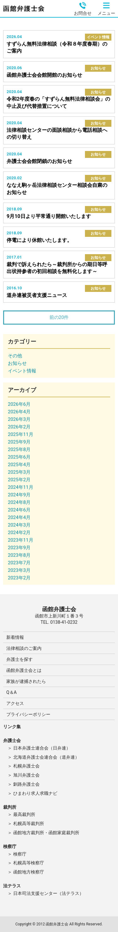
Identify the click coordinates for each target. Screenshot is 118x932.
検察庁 (19, 854)
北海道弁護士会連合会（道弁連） (46, 757)
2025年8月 (19, 449)
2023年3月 (19, 570)
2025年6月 (19, 457)
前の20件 (59, 317)
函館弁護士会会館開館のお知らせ (44, 75)
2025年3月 (19, 472)
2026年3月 (19, 419)
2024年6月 (19, 510)
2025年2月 (19, 480)
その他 (15, 356)
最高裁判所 (24, 814)
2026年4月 (19, 412)
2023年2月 (19, 578)
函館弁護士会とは (24, 670)
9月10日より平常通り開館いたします (49, 216)
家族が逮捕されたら (26, 681)
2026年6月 (19, 404)
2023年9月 (19, 547)
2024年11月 (20, 487)
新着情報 (15, 637)
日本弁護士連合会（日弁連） (41, 748)
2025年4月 (19, 464)
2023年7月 (19, 563)
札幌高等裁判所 (28, 823)
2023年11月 (20, 540)
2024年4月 (19, 517)
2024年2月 (19, 532)
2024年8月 (19, 502)
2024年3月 (19, 525)
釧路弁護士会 (26, 784)
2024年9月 (19, 495)
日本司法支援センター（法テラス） (48, 893)
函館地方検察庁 (28, 871)
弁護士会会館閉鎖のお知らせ (39, 161)
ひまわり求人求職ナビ (35, 793)
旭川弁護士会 (26, 775)
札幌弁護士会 (26, 765)
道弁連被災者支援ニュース (37, 295)
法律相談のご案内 (24, 648)
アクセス (15, 703)
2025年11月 (20, 434)
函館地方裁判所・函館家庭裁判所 (46, 832)
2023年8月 (19, 555)
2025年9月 (19, 442)
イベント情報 (98, 37)
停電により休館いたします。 (39, 240)
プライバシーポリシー (28, 714)
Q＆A (11, 692)
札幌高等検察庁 (28, 862)
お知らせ (98, 68)
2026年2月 (19, 427)
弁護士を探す (19, 659)
